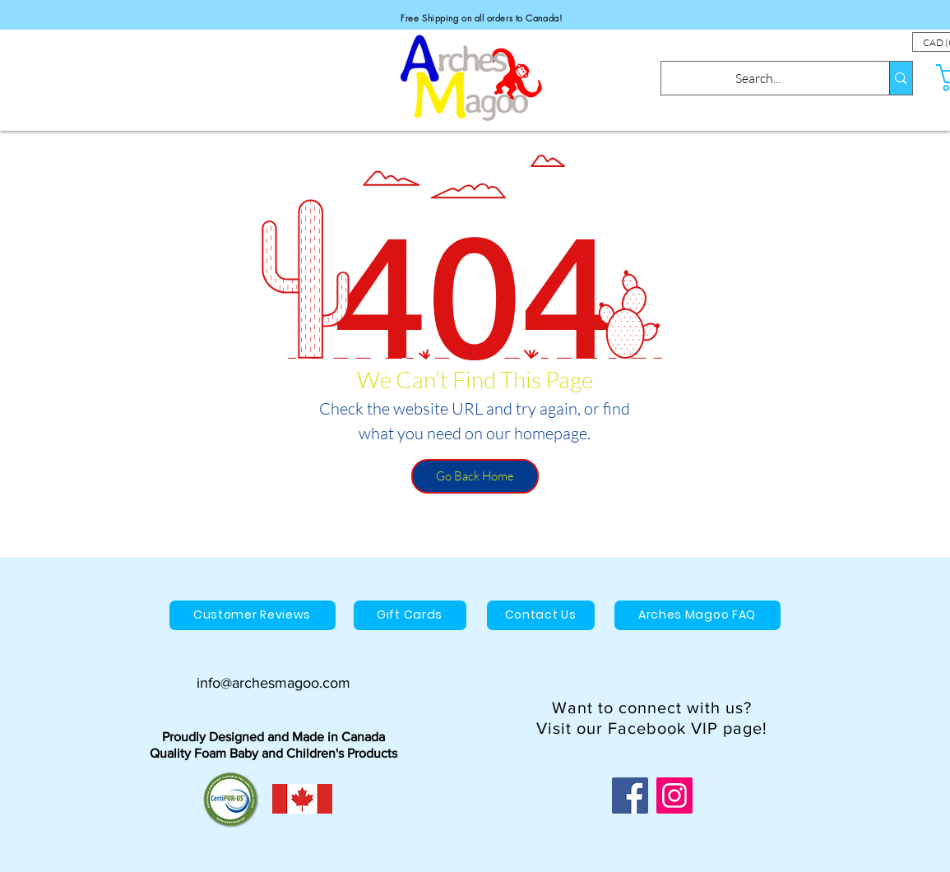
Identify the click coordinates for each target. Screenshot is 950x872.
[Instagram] (674, 795)
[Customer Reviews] (252, 615)
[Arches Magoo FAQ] (697, 615)
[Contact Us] (541, 615)
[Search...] (758, 78)
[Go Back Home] (475, 476)
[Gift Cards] (410, 615)
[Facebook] (630, 795)
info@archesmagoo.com (273, 683)
